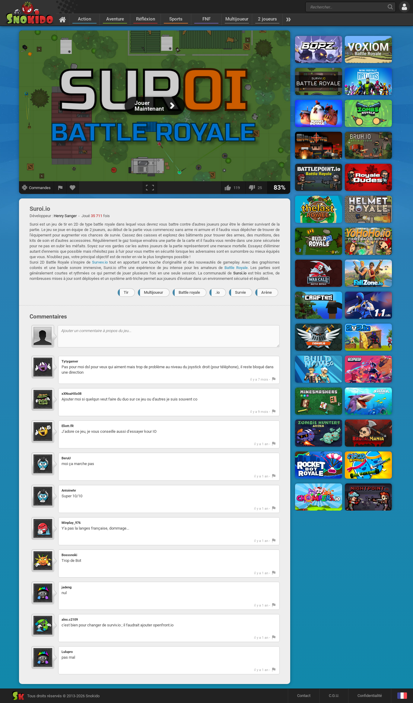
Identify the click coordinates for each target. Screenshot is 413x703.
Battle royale (189, 292)
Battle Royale (236, 267)
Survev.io (100, 262)
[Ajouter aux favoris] (73, 187)
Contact (303, 695)
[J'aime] (233, 187)
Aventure (115, 19)
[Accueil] (62, 19)
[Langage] (402, 696)
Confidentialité (369, 695)
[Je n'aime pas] (256, 187)
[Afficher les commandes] (36, 187)
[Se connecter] (404, 6)
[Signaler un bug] (60, 187)
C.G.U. (334, 695)
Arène (266, 292)
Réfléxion (145, 19)
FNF (206, 19)
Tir (126, 292)
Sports (176, 19)
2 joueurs (267, 19)
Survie (240, 292)
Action (84, 19)
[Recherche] (390, 6)
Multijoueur (236, 19)
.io (217, 292)
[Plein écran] (150, 187)
